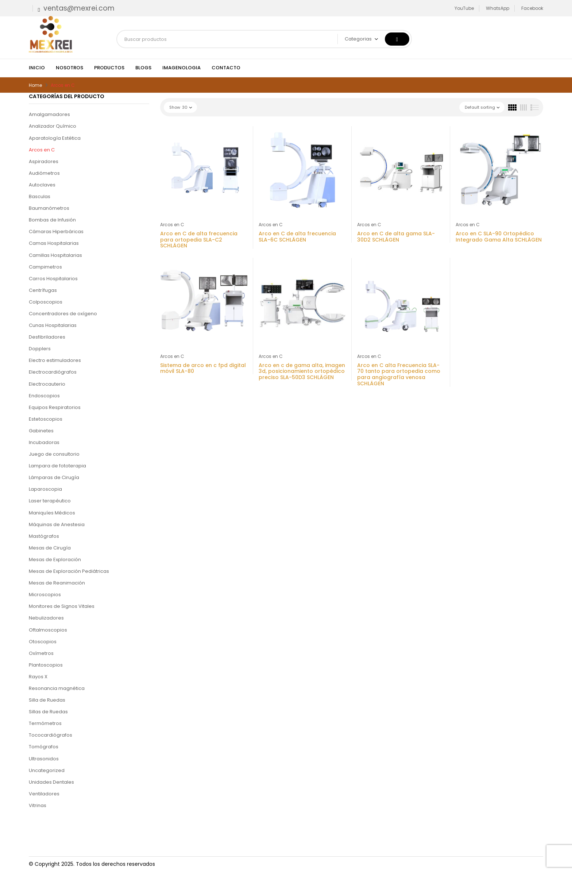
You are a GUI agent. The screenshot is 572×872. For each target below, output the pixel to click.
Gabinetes (41, 430)
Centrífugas (43, 290)
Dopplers (40, 348)
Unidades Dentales (51, 782)
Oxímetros (41, 653)
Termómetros (45, 723)
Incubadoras (44, 442)
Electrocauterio (47, 384)
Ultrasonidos (44, 758)
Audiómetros (44, 173)
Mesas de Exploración (55, 559)
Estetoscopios (45, 419)
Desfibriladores (47, 336)
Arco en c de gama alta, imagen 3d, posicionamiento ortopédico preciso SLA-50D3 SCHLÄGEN (302, 371)
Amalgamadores (49, 114)
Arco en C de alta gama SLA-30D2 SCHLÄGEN (396, 236)
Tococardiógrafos (50, 735)
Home (35, 85)
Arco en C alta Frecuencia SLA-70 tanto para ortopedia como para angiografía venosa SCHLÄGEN (398, 374)
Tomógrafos (43, 746)
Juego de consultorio (54, 454)
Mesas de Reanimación (57, 582)
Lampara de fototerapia (57, 465)
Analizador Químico (52, 126)
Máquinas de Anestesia (57, 524)
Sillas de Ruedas (48, 711)
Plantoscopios (46, 664)
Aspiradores (43, 161)
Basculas (39, 196)
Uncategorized (47, 770)
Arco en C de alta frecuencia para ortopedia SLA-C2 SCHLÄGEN (198, 240)
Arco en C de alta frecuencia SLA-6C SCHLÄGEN (297, 236)
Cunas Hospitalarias (53, 325)
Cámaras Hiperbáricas (56, 231)
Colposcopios (45, 301)
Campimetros (45, 266)
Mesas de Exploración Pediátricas (69, 571)
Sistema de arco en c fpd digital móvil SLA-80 (203, 368)
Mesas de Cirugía (50, 547)
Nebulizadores (46, 617)
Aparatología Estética (55, 138)
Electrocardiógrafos (53, 372)
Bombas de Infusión (52, 219)
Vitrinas (37, 805)
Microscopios (45, 594)
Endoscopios (44, 395)
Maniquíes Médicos (52, 512)
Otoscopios (43, 641)
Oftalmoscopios (48, 629)
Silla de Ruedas (47, 700)
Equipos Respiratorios (55, 407)
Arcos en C (42, 149)
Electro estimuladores (55, 360)
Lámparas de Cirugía (54, 477)
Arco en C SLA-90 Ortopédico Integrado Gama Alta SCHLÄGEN (499, 236)
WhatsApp (497, 8)
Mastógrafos (44, 536)
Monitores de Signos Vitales (61, 606)
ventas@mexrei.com (79, 8)
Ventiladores (44, 793)
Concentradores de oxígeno (63, 313)
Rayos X (38, 676)
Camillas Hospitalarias (55, 255)
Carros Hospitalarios (53, 278)
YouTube (464, 8)
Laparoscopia (45, 489)
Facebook (532, 8)
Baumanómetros (49, 208)
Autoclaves (42, 184)
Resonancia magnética (57, 688)
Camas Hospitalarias (54, 243)
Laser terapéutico (50, 500)
